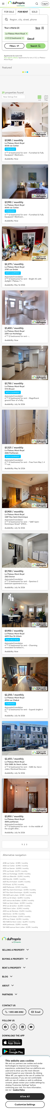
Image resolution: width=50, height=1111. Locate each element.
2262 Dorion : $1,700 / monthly (14, 914)
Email (35, 1012)
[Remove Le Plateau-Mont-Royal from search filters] (16, 33)
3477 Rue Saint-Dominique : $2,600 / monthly (19, 892)
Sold (34, 11)
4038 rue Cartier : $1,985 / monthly (15, 863)
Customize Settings (25, 1104)
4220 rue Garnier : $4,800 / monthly (16, 868)
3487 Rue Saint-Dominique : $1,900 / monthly (19, 890)
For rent (23, 11)
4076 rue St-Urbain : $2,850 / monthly (16, 898)
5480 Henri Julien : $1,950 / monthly (16, 908)
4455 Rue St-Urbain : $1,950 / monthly (16, 916)
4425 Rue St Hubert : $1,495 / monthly (16, 882)
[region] (25, 1083)
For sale (9, 11)
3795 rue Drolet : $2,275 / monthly (15, 871)
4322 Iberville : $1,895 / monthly (14, 879)
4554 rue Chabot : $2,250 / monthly (16, 919)
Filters (14, 46)
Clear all (30, 38)
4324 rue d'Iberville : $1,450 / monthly (16, 876)
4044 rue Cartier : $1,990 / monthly (15, 866)
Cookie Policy (19, 1090)
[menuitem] (25, 950)
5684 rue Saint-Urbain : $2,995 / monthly (17, 903)
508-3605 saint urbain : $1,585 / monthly (17, 895)
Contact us (8, 1005)
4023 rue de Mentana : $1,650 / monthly (17, 911)
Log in (45, 4)
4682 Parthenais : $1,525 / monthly (15, 887)
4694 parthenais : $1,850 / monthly (15, 924)
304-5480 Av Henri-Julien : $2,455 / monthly (19, 922)
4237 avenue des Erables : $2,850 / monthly (18, 900)
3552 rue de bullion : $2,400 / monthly (16, 906)
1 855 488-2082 (14, 1012)
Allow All (25, 1096)
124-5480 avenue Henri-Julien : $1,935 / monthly (20, 927)
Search (36, 46)
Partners (9, 994)
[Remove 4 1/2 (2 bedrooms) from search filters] (14, 38)
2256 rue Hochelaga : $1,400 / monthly (17, 874)
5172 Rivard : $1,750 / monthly (13, 884)
